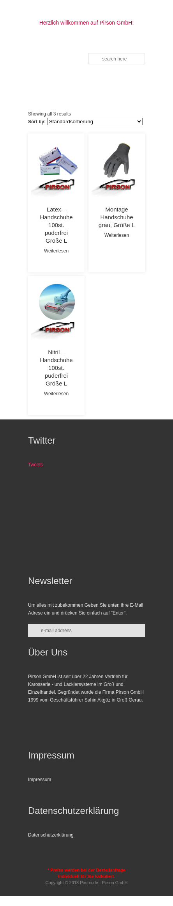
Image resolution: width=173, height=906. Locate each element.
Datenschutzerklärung (51, 835)
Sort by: (37, 121)
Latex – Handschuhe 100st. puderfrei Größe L (56, 225)
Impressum (39, 779)
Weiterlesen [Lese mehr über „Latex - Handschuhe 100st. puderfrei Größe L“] (56, 251)
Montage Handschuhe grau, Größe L (117, 217)
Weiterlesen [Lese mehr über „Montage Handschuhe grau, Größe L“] (116, 235)
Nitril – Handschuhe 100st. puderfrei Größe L (56, 368)
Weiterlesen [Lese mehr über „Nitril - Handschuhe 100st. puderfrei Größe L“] (56, 393)
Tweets (35, 464)
